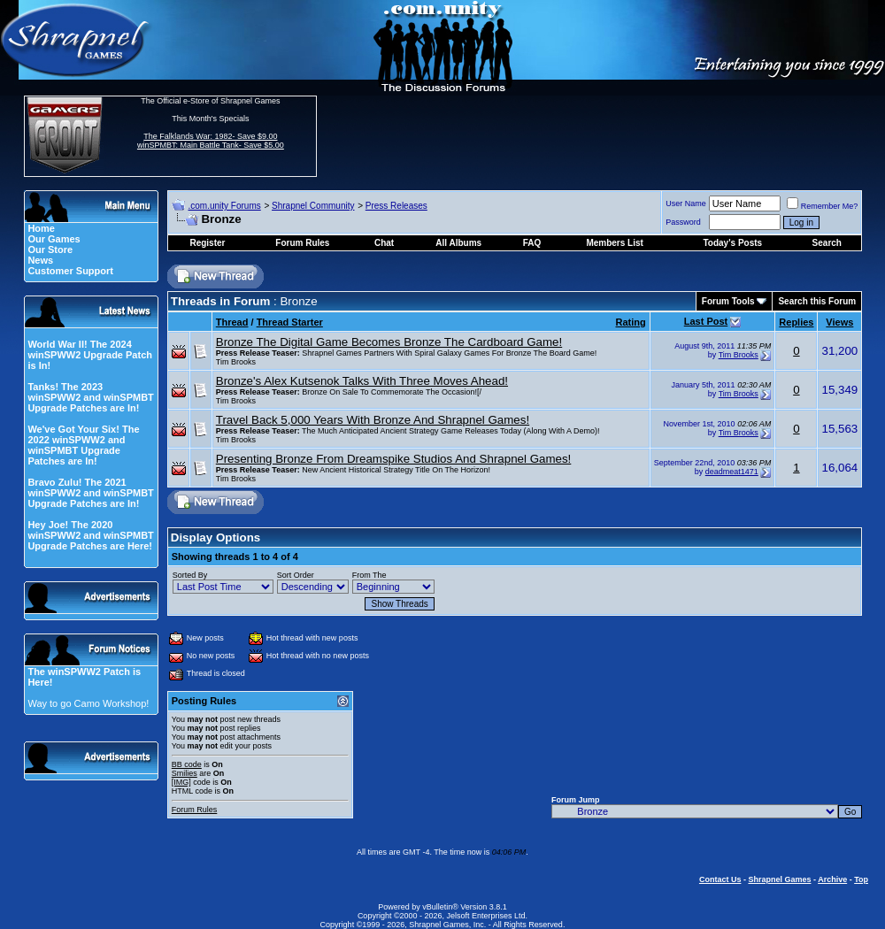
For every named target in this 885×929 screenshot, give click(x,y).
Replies (796, 322)
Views (839, 322)
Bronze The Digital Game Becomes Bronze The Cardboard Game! (389, 342)
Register (207, 243)
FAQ (532, 243)
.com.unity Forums (224, 206)
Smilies (184, 773)
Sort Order (295, 575)
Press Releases (396, 206)
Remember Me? (822, 206)
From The (369, 575)
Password (683, 222)
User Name (686, 203)
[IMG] (181, 782)
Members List (614, 243)
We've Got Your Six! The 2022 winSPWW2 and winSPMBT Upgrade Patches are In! (83, 445)
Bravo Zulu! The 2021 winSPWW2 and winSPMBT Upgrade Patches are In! (90, 493)
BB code (187, 764)
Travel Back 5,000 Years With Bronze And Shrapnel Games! (372, 419)
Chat (384, 243)
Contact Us (720, 879)
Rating (630, 322)
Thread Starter (290, 322)
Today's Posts (732, 243)
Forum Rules (195, 809)
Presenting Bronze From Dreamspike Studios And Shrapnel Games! (394, 458)
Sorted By (190, 575)
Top (861, 879)
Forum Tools (728, 301)
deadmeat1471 (731, 471)
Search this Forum (817, 301)
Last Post (706, 321)
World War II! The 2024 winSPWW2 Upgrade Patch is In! (89, 355)
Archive (832, 879)
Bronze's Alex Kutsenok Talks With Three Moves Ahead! (362, 381)
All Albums (458, 243)
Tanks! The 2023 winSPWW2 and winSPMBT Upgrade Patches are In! (90, 397)
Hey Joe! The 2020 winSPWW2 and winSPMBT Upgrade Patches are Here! (90, 535)
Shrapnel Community (313, 206)
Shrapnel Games (779, 879)
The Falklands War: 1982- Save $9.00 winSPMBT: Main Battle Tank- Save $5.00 (210, 141)
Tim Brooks (236, 361)
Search (827, 243)
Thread (232, 322)
